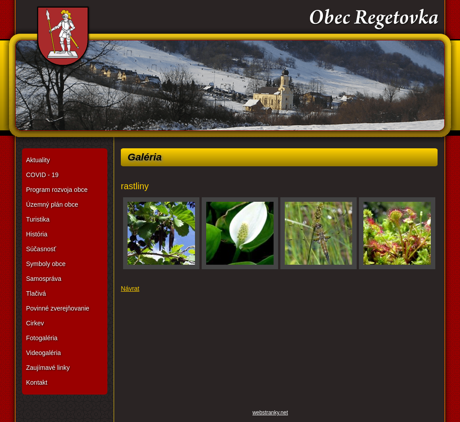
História (36, 234)
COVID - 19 (42, 174)
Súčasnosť (41, 249)
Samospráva (44, 278)
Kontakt (36, 382)
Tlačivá (36, 293)
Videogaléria (43, 352)
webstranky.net (270, 412)
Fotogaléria (42, 338)
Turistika (37, 219)
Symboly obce (46, 263)
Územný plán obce (52, 204)
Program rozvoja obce (57, 189)
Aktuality (38, 160)
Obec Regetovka (230, 71)
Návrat (130, 288)
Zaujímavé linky (48, 367)
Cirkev (35, 323)
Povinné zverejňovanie (57, 308)
